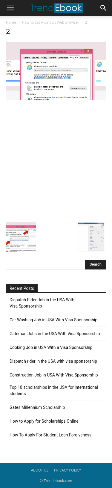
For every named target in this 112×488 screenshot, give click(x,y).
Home (11, 22)
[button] (10, 8)
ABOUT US (39, 470)
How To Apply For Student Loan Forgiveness (50, 435)
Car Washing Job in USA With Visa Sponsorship (53, 319)
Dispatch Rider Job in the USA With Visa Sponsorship (42, 302)
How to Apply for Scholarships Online (44, 421)
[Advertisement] (56, 160)
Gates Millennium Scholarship (37, 407)
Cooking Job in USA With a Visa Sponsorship (51, 347)
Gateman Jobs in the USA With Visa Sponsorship (55, 333)
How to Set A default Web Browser (50, 22)
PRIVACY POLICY (67, 470)
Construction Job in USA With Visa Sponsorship (54, 375)
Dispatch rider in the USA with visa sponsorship (53, 361)
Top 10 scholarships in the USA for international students (54, 390)
